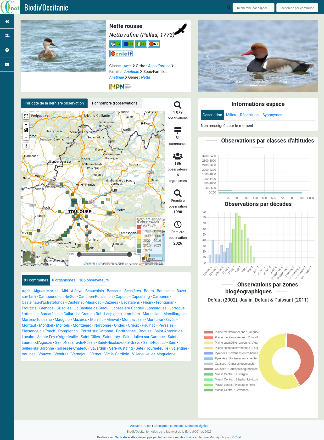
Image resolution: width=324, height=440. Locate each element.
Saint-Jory (111, 337)
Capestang (140, 296)
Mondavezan (133, 319)
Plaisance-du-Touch (38, 331)
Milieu (231, 115)
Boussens (165, 291)
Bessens (114, 291)
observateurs (94, 280)
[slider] (79, 254)
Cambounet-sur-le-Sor (57, 296)
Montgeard (82, 325)
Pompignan (68, 331)
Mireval (112, 319)
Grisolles (63, 308)
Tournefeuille (157, 348)
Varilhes (28, 354)
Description (212, 115)
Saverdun (98, 348)
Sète (139, 348)
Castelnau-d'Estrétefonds (43, 302)
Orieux (133, 325)
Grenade (46, 308)
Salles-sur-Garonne (38, 348)
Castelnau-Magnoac (84, 302)
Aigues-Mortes (46, 291)
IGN (97, 264)
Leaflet (87, 264)
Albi (64, 291)
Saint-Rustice (154, 342)
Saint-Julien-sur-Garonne (144, 337)
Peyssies (165, 325)
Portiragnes (126, 331)
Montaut (29, 325)
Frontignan (165, 302)
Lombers (132, 314)
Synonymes (272, 115)
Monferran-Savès (161, 319)
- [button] (26, 137)
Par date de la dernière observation (54, 103)
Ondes (119, 325)
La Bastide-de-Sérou (91, 308)
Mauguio (62, 319)
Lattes (27, 314)
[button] (26, 131)
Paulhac (148, 325)
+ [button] (26, 125)
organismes (63, 280)
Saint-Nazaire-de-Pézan (75, 342)
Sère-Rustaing (121, 348)
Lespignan (113, 314)
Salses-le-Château (72, 348)
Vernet (95, 354)
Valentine (179, 348)
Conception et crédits (168, 426)
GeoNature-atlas (126, 437)
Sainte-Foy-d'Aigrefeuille (57, 337)
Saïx (172, 342)
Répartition (249, 115)
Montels (63, 325)
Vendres (61, 354)
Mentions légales (196, 426)
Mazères (80, 319)
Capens (122, 296)
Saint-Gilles (90, 337)
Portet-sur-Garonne (97, 331)
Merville (97, 319)
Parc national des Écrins (177, 437)
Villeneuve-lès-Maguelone (153, 354)
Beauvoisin (94, 291)
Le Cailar (65, 314)
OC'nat (146, 426)
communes (36, 280)
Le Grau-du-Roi (88, 314)
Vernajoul (79, 354)
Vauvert (45, 354)
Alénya (76, 291)
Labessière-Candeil (127, 308)
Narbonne (102, 325)
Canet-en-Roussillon (96, 296)
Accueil (135, 426)
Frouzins (29, 308)
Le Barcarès (45, 314)
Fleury (148, 302)
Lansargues (157, 308)
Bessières (132, 291)
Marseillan (152, 314)
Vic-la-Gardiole (116, 354)
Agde (26, 291)
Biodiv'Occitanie (46, 7)
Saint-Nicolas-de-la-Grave (119, 342)
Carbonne (161, 296)
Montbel (46, 325)
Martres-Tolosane (37, 319)
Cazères (111, 302)
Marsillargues (175, 314)
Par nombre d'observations (114, 103)
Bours (149, 291)
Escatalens (130, 302)
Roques (145, 331)
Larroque (177, 308)
